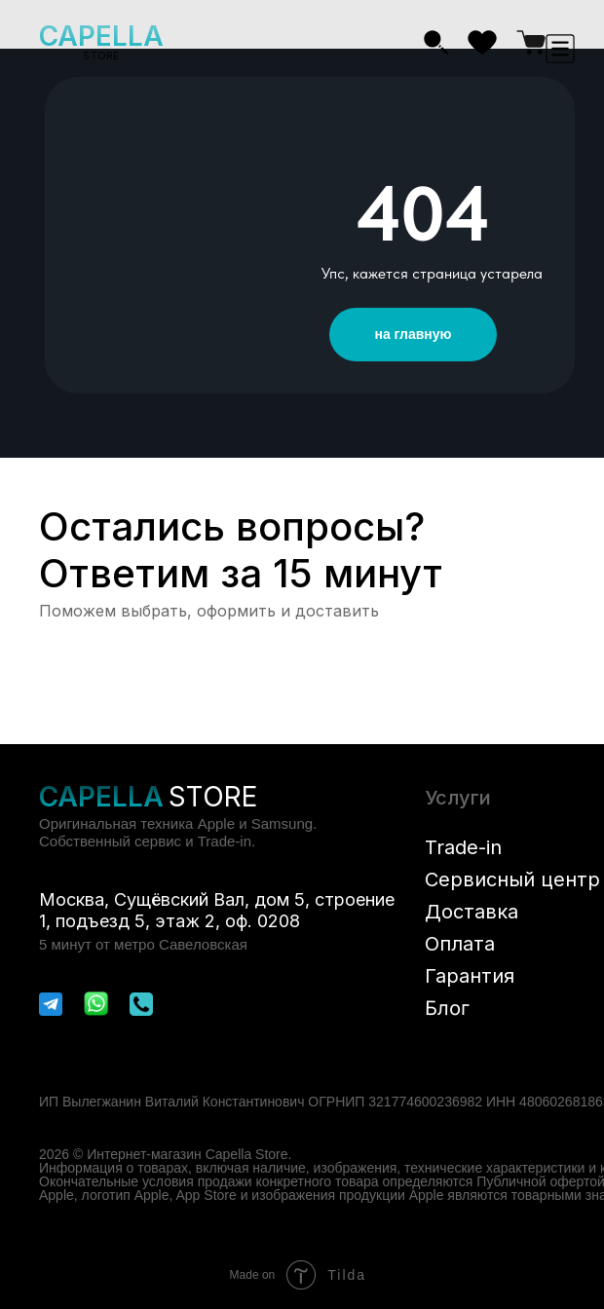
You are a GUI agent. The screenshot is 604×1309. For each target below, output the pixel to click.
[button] (560, 48)
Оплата (460, 943)
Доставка (471, 911)
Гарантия (469, 976)
